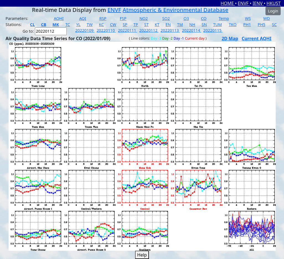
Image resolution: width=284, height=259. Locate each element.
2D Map (230, 38)
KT (157, 24)
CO (203, 18)
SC (274, 24)
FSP (123, 18)
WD (266, 18)
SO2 (166, 18)
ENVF (244, 3)
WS (248, 18)
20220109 (85, 30)
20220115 (213, 30)
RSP (103, 18)
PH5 (261, 24)
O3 (186, 18)
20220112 (149, 30)
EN (168, 24)
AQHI (59, 18)
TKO (233, 24)
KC (101, 24)
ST (146, 24)
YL (78, 24)
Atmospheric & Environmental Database (175, 10)
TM (180, 24)
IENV (258, 3)
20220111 (127, 30)
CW (113, 24)
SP (125, 24)
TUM (217, 24)
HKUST (274, 3)
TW (89, 24)
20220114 (191, 30)
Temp (224, 18)
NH (192, 24)
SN (204, 24)
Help (142, 255)
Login (273, 11)
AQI (82, 18)
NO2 (144, 18)
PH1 (247, 24)
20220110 (106, 30)
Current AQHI (257, 38)
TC (67, 24)
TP (135, 24)
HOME (228, 3)
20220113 (170, 30)
